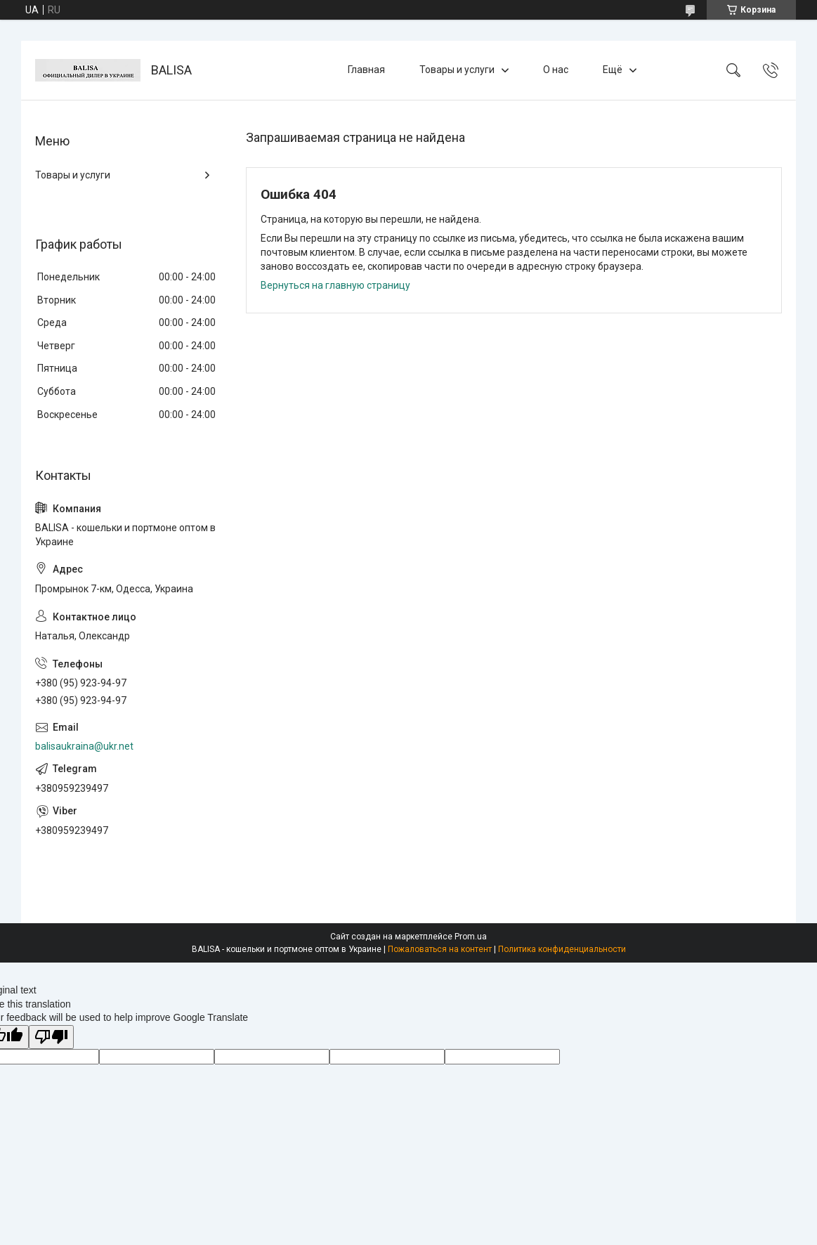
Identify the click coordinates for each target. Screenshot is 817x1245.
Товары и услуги (457, 69)
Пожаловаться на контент (440, 949)
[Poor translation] (51, 1037)
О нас (555, 69)
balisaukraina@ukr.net (84, 746)
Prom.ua (471, 936)
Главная (366, 69)
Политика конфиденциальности (562, 949)
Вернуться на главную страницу (335, 285)
